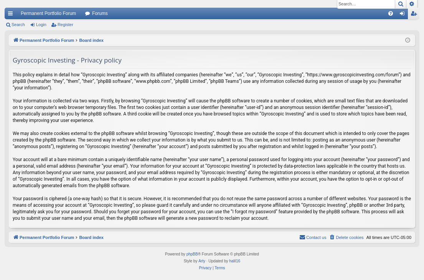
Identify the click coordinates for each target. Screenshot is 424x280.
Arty (201, 261)
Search (18, 24)
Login (41, 24)
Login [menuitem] (404, 15)
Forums (100, 13)
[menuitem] (390, 13)
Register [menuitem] (415, 15)
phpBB (192, 254)
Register (65, 24)
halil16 (234, 261)
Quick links (12, 15)
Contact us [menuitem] (313, 237)
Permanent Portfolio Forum (48, 13)
